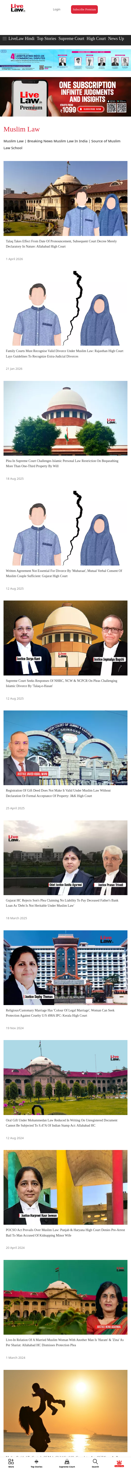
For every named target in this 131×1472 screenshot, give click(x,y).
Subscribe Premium (84, 9)
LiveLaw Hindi (21, 38)
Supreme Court (71, 38)
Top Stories (46, 38)
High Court (96, 38)
